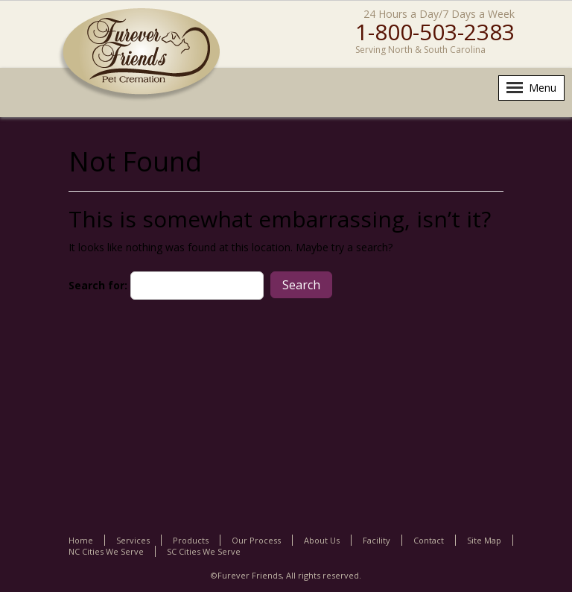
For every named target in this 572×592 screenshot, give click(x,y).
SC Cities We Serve (204, 551)
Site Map (484, 540)
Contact (428, 540)
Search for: (98, 285)
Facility (376, 540)
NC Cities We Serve (106, 551)
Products (191, 540)
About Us (322, 540)
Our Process (256, 540)
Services (133, 540)
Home (81, 540)
